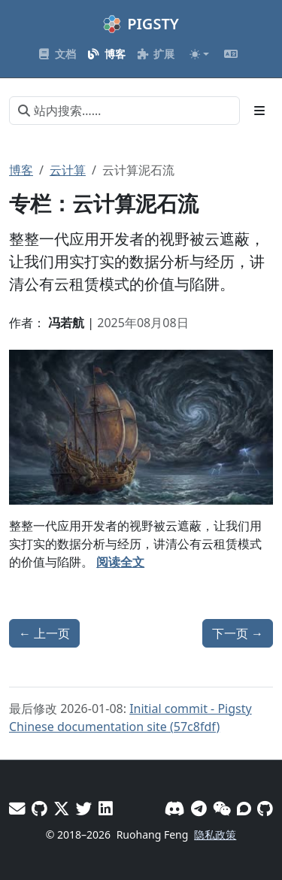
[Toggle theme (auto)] (199, 54)
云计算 (68, 170)
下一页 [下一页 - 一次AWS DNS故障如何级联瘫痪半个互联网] (237, 633)
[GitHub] (265, 808)
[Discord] (175, 808)
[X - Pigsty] (84, 808)
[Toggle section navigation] (259, 110)
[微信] (222, 808)
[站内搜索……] (124, 110)
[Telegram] (199, 808)
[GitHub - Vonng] (39, 808)
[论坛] (244, 808)
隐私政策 (215, 834)
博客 (21, 170)
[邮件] (17, 808)
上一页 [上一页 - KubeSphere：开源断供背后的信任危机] (44, 633)
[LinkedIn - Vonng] (106, 808)
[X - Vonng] (61, 808)
